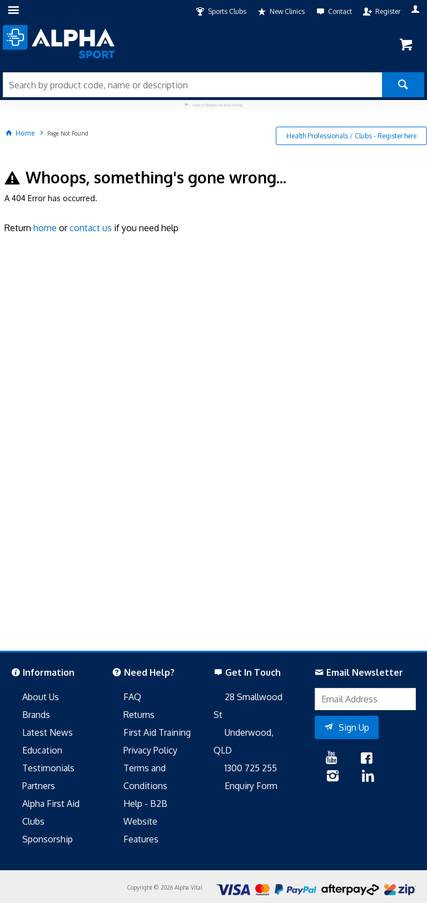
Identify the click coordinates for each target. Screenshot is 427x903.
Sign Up (354, 727)
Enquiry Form (251, 785)
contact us (90, 227)
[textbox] (192, 84)
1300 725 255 (251, 768)
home (45, 227)
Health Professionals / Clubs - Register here (351, 136)
